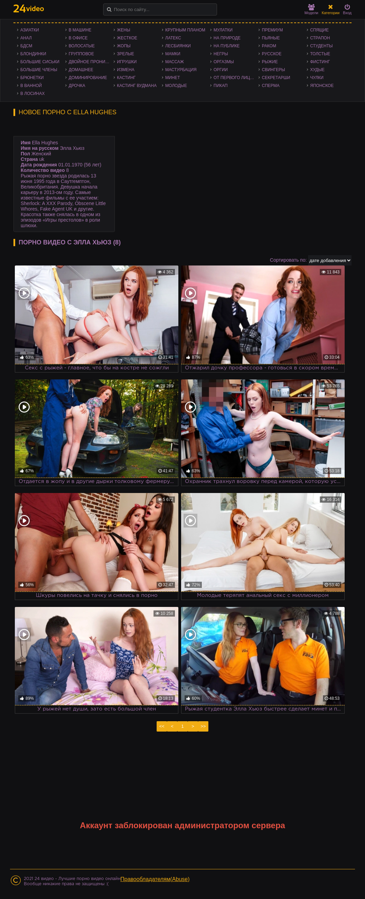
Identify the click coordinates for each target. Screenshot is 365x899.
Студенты (321, 46)
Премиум (272, 30)
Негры (221, 53)
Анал (26, 38)
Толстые (320, 53)
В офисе (78, 38)
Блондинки (33, 53)
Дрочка (77, 85)
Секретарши (276, 77)
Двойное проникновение (91, 61)
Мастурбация (181, 69)
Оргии (221, 69)
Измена (126, 69)
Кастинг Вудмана (137, 85)
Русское (272, 53)
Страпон (320, 38)
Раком (269, 46)
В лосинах (32, 93)
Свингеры (273, 69)
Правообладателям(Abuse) (155, 879)
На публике (227, 46)
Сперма (270, 85)
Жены (123, 30)
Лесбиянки (178, 46)
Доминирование (88, 77)
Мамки (172, 53)
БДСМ (26, 46)
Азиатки (29, 30)
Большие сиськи (39, 61)
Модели (311, 9)
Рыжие (270, 61)
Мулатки (223, 30)
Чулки (317, 77)
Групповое (81, 53)
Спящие (319, 30)
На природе (227, 38)
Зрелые (125, 53)
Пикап (221, 85)
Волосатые (82, 46)
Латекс (173, 38)
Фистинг (320, 61)
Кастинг (126, 77)
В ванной (31, 85)
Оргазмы (224, 61)
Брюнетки (32, 77)
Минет (172, 77)
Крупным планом (185, 30)
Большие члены (38, 69)
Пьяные (271, 38)
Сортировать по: (288, 260)
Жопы (123, 46)
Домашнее (81, 69)
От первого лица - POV (236, 77)
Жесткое (127, 38)
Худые (317, 69)
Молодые (176, 85)
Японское (322, 85)
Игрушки (127, 61)
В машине (80, 30)
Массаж (174, 61)
